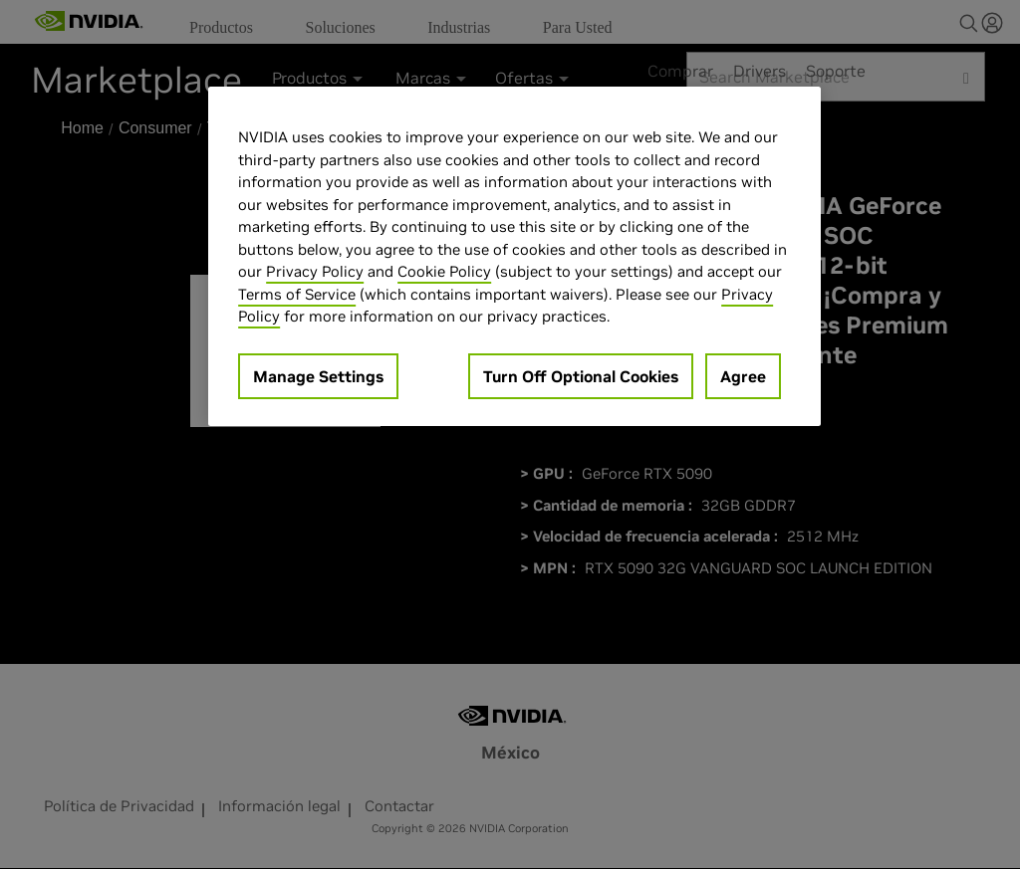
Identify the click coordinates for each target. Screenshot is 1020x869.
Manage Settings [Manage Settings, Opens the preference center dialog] (318, 376)
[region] (514, 256)
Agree (743, 376)
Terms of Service (297, 294)
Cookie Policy (444, 271)
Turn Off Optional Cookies (580, 376)
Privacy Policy (315, 271)
